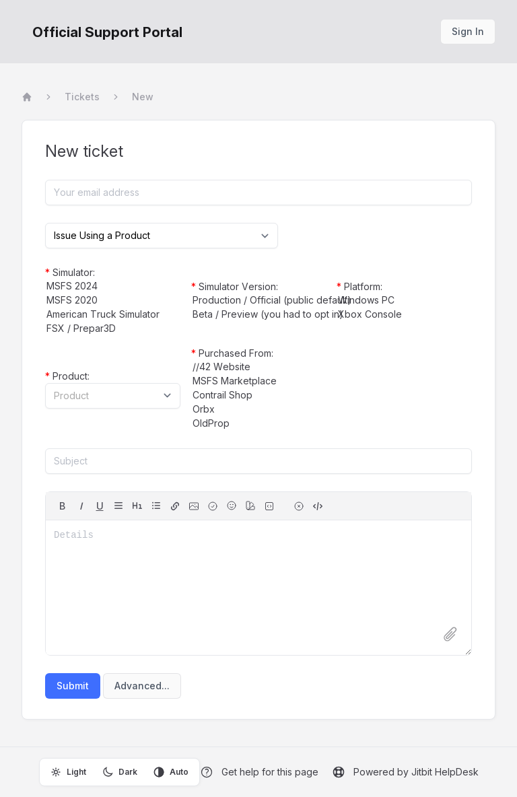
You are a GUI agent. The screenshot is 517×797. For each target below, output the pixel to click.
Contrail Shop (258, 395)
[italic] (81, 506)
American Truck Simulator (112, 315)
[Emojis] (231, 505)
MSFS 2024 (112, 286)
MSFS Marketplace (258, 381)
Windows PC (404, 300)
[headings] (137, 505)
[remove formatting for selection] (299, 506)
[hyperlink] (175, 506)
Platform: (359, 286)
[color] (250, 505)
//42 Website (258, 367)
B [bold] (62, 506)
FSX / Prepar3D (112, 329)
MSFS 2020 (112, 300)
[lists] (156, 505)
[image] (194, 506)
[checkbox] (213, 506)
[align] (118, 505)
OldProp (258, 424)
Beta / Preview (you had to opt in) (258, 315)
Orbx (258, 410)
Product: (67, 376)
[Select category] (161, 235)
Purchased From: (232, 353)
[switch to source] (318, 506)
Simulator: (70, 272)
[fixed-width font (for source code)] (269, 506)
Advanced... (142, 685)
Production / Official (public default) (258, 300)
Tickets (82, 96)
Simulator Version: (234, 286)
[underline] (100, 506)
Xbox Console (404, 315)
